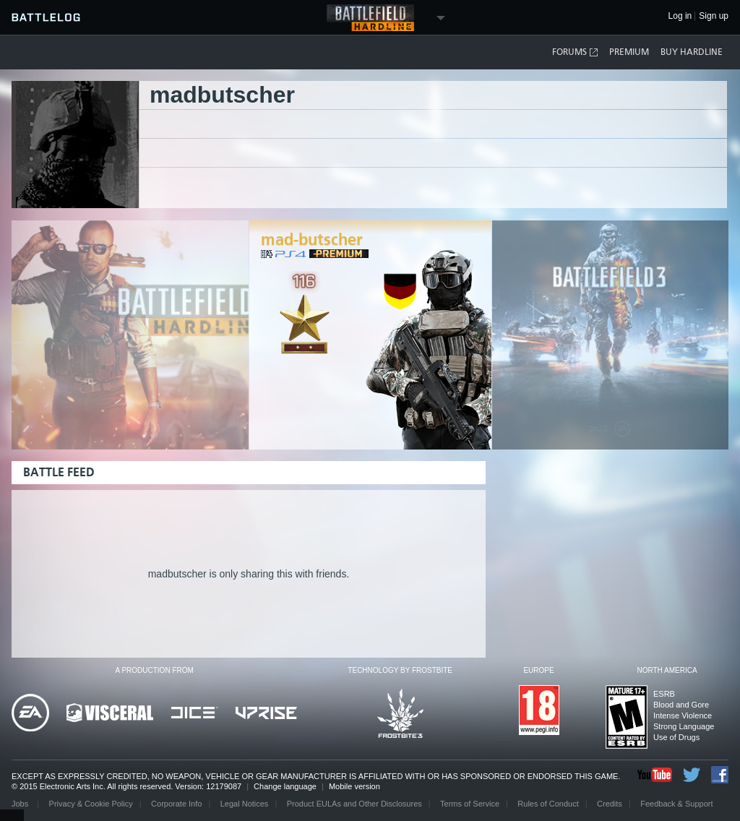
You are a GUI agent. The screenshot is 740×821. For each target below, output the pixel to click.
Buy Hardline (692, 52)
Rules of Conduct (547, 803)
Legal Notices (244, 803)
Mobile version (354, 786)
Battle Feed (59, 472)
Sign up (713, 16)
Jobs (21, 803)
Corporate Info (176, 803)
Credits (609, 803)
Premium (629, 52)
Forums (575, 52)
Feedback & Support (676, 803)
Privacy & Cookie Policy (91, 803)
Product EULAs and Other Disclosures (354, 803)
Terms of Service (469, 803)
